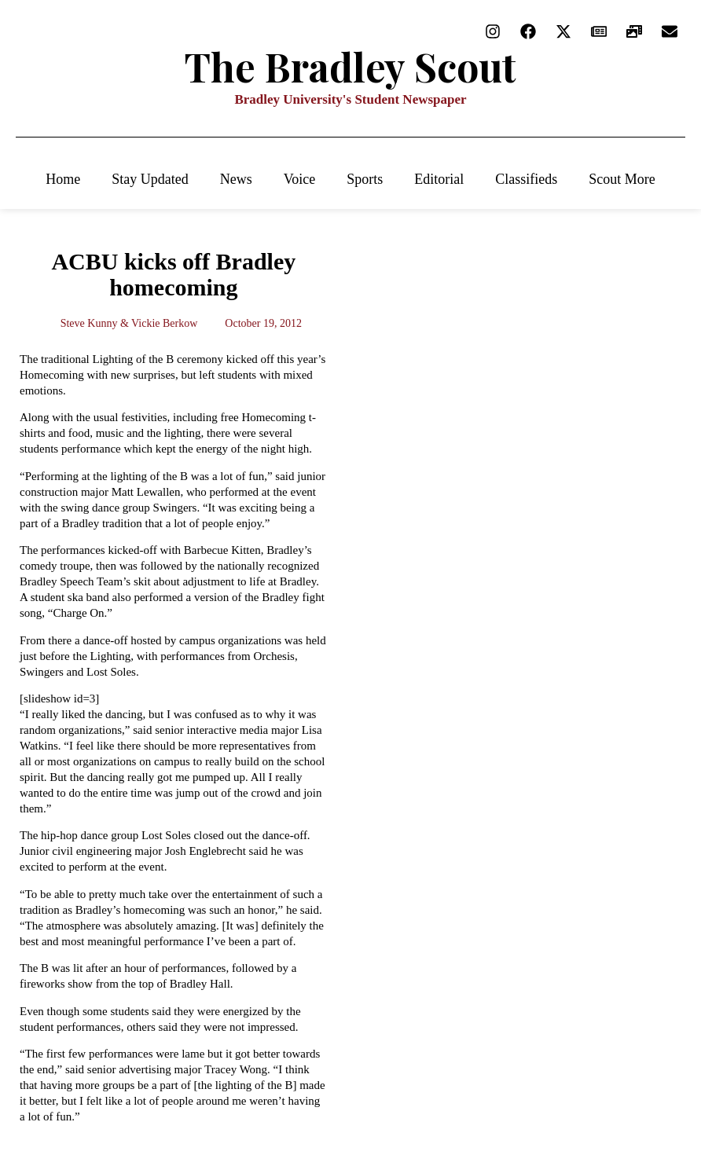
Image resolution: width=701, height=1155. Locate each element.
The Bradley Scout (350, 66)
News (236, 179)
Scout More (622, 179)
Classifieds (526, 179)
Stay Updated (150, 179)
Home (63, 179)
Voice (300, 179)
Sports (365, 179)
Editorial (439, 179)
